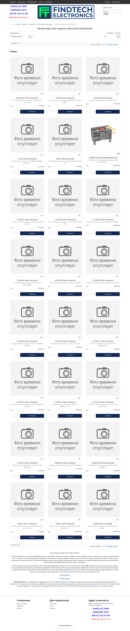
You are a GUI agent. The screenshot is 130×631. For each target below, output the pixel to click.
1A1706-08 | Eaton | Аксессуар (102, 280)
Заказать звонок (65, 578)
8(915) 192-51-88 (18, 13)
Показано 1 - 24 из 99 (113, 33)
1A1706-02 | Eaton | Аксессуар (65, 219)
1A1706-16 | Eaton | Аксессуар (102, 402)
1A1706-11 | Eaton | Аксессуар (102, 341)
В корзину (32, 111)
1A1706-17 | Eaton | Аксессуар (27, 463)
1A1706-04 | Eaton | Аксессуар (27, 280)
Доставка (49, 2)
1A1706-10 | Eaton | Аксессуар (65, 341)
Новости (19, 608)
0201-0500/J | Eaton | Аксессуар (27, 98)
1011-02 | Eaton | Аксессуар (27, 159)
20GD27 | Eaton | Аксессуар (27, 523)
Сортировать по (15, 33)
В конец (115, 44)
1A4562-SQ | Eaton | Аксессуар (65, 463)
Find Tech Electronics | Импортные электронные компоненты (65, 628)
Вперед (110, 44)
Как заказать (53, 603)
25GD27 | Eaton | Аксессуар (65, 523)
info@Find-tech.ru (65, 575)
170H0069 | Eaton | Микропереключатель (102, 157)
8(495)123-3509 (19, 6)
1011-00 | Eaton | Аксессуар (102, 98)
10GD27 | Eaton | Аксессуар (65, 159)
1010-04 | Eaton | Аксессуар (65, 98)
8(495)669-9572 (19, 10)
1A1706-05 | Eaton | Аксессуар (65, 280)
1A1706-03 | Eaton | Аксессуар (102, 219)
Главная (12, 2)
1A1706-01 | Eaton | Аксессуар (27, 219)
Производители (32, 2)
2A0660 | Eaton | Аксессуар (102, 523)
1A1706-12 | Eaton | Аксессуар (27, 402)
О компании (21, 2)
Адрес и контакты (22, 603)
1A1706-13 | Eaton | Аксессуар (65, 402)
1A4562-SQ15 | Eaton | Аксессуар (102, 463)
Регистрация (116, 2)
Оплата (41, 2)
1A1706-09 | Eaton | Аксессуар (27, 341)
